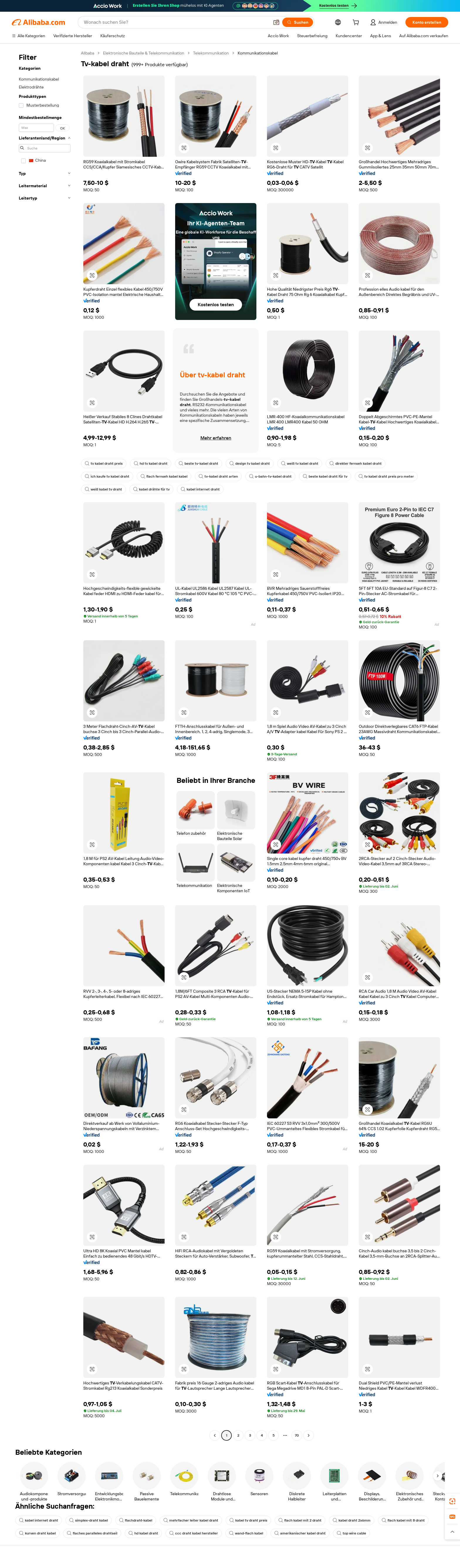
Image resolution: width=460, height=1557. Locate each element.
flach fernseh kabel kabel (164, 476)
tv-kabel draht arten (218, 476)
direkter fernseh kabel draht (355, 463)
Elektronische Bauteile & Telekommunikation (143, 53)
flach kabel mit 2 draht (300, 1520)
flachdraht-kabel (135, 1520)
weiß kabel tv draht (103, 489)
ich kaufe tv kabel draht (107, 476)
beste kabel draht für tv (325, 476)
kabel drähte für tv (151, 489)
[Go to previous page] (214, 1435)
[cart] (357, 23)
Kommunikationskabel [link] (258, 53)
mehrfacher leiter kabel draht (190, 1520)
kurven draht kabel (37, 1533)
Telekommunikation (211, 53)
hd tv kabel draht (151, 463)
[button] (276, 22)
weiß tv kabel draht (299, 463)
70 (297, 1435)
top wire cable (351, 1533)
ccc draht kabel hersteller (193, 1533)
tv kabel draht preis (104, 463)
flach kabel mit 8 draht (403, 1520)
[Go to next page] (308, 1435)
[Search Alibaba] (176, 22)
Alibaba (87, 53)
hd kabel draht (143, 1533)
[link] (452, 1501)
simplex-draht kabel (88, 1520)
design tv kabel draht (249, 463)
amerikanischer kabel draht (300, 1533)
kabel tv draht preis (248, 1520)
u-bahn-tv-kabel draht (270, 476)
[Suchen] (297, 22)
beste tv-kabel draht (198, 463)
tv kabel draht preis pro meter (386, 476)
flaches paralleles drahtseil (92, 1533)
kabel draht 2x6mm (352, 1520)
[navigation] (44, 745)
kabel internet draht (200, 489)
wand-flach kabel (246, 1533)
